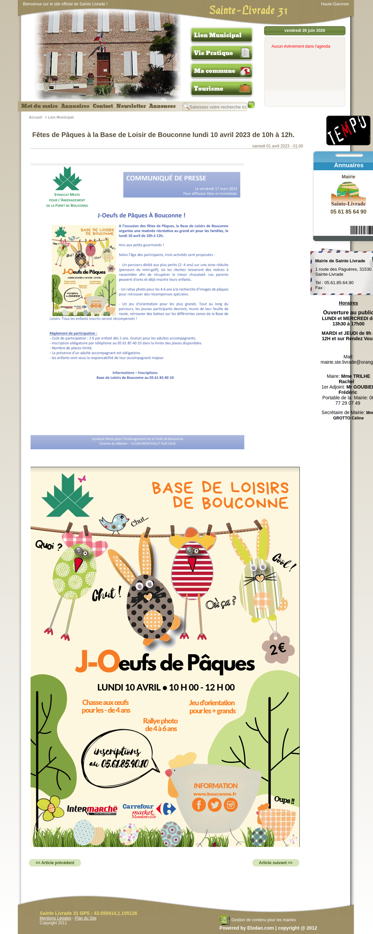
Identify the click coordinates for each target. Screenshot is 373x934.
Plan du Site (86, 918)
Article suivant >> (276, 862)
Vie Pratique (213, 53)
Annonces (162, 106)
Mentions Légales (55, 918)
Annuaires (75, 106)
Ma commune (214, 71)
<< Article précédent (55, 862)
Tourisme (208, 88)
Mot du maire (39, 106)
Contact (103, 106)
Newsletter (131, 106)
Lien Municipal (218, 35)
